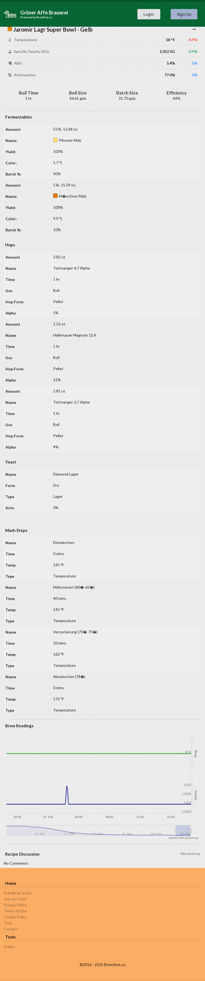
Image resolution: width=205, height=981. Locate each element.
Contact (11, 929)
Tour (8, 923)
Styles (9, 946)
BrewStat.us (44, 17)
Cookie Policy (15, 917)
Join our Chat (15, 899)
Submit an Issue (17, 893)
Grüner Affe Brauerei (44, 13)
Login (148, 14)
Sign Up (184, 14)
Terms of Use (15, 911)
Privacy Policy (15, 905)
